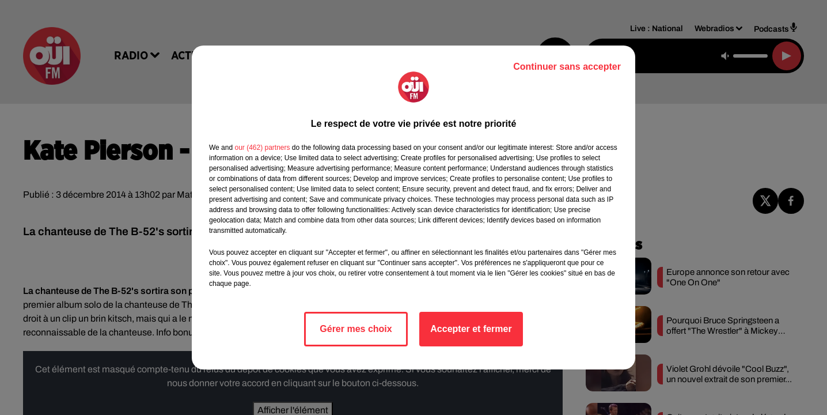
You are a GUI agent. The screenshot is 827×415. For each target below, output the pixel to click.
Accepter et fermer (470, 329)
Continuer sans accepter (567, 66)
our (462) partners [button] (262, 148)
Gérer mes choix (356, 329)
